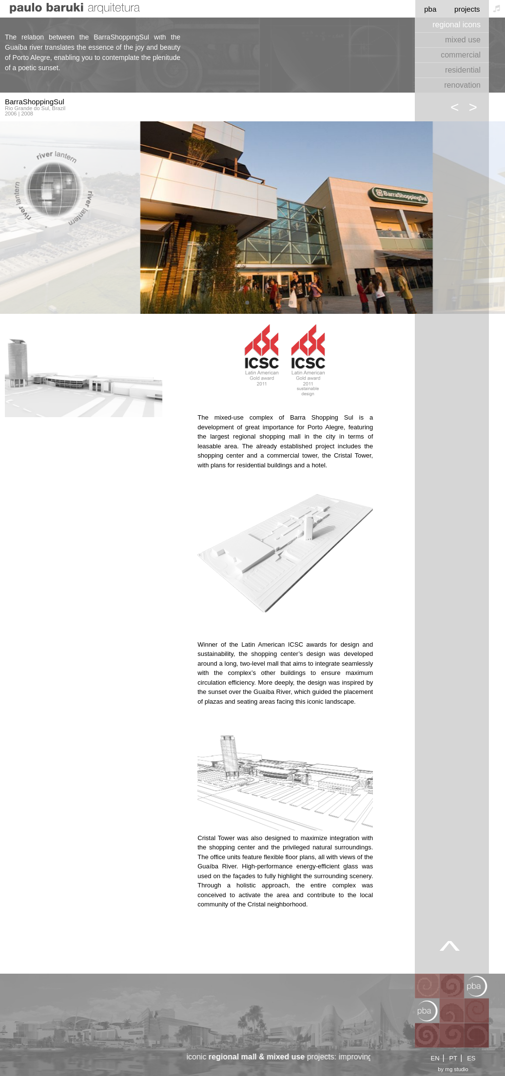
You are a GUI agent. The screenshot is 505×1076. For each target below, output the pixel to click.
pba (430, 9)
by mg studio (453, 1069)
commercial (461, 55)
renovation (462, 85)
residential (463, 70)
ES (471, 1058)
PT (453, 1058)
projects (467, 9)
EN (434, 1058)
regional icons (456, 24)
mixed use (463, 40)
